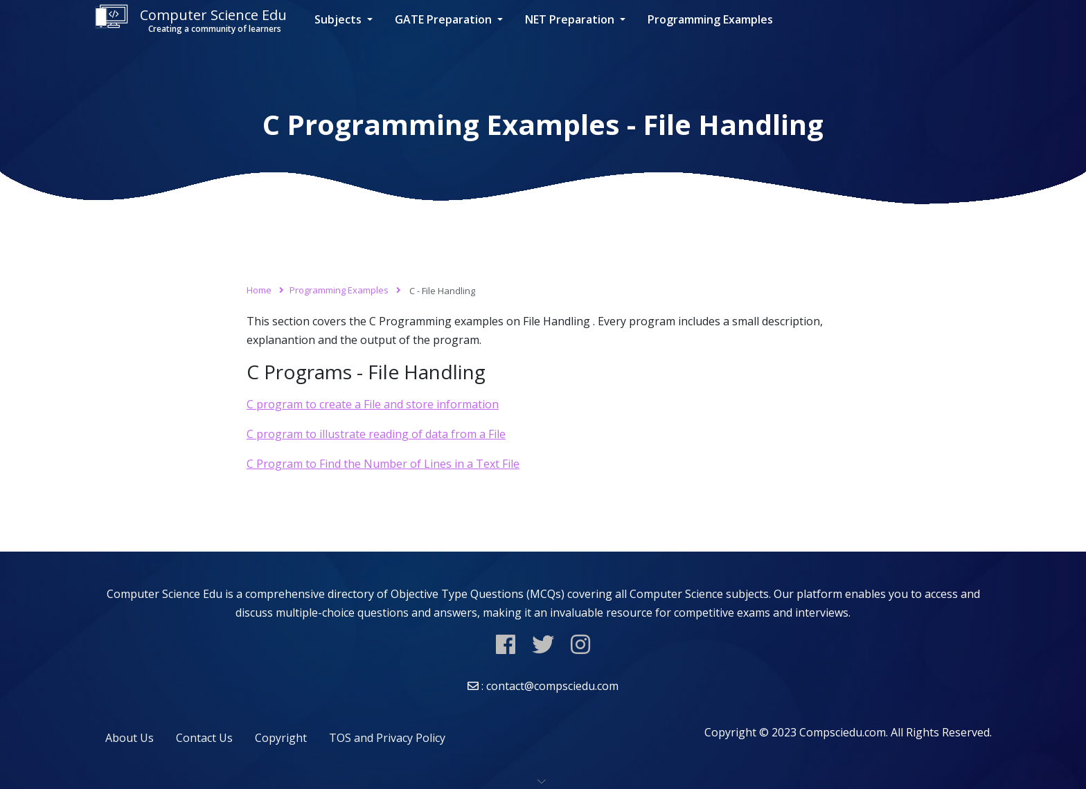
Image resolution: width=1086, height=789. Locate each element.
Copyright (281, 737)
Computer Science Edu (190, 19)
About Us (129, 737)
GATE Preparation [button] (445, 19)
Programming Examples (710, 19)
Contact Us (204, 737)
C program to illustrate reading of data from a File (376, 434)
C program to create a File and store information (373, 404)
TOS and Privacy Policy (387, 737)
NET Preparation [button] (571, 19)
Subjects (339, 19)
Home (259, 290)
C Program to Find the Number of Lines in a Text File (383, 463)
